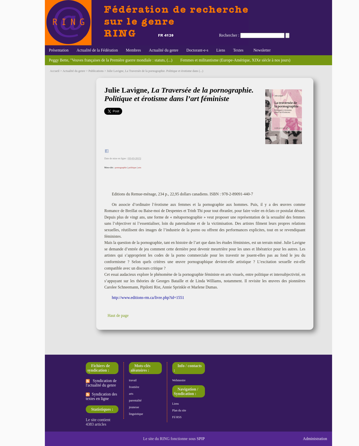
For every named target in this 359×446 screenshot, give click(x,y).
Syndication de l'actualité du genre (101, 383)
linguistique (136, 414)
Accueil (54, 71)
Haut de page (117, 315)
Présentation (59, 50)
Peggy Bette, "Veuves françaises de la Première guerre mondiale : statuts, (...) (110, 60)
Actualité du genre (163, 50)
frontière (134, 387)
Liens (220, 50)
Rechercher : (229, 35)
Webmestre (179, 380)
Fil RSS (177, 417)
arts (139, 167)
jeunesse (134, 407)
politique (132, 167)
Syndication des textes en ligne (101, 396)
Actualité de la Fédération (97, 50)
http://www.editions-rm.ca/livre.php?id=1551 (148, 297)
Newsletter (260, 50)
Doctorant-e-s (197, 50)
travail (133, 380)
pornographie (121, 167)
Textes (238, 50)
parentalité (135, 400)
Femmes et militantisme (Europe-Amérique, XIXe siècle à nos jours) (235, 60)
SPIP (201, 439)
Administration (315, 439)
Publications (96, 71)
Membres (133, 50)
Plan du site (179, 410)
